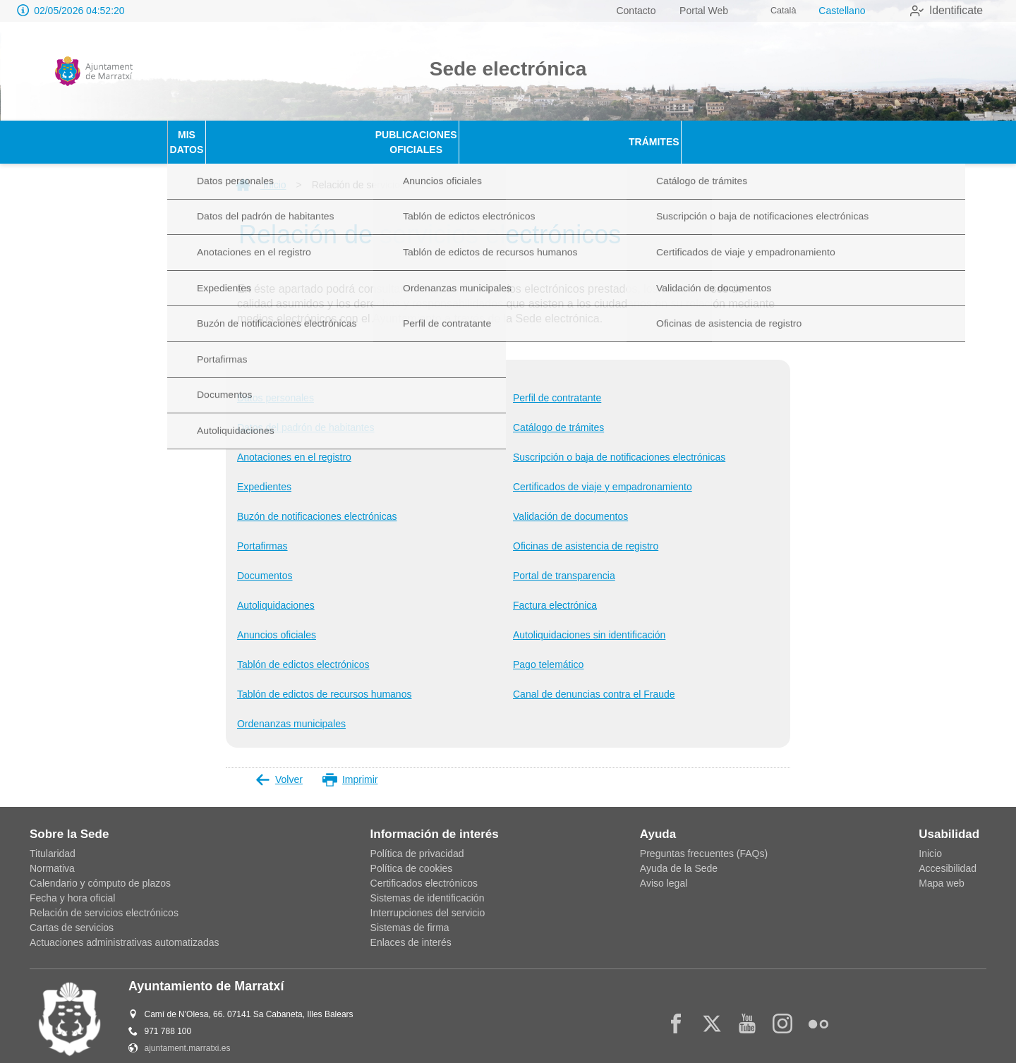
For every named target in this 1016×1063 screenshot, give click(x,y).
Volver (279, 765)
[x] (712, 1008)
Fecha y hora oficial (72, 883)
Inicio (261, 170)
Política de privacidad (417, 838)
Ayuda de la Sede (679, 853)
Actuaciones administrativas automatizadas (124, 927)
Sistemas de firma (409, 912)
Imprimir (350, 765)
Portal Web (687, 11)
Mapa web (941, 868)
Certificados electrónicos (424, 868)
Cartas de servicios (72, 912)
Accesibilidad (947, 853)
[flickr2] (818, 1008)
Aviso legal (663, 868)
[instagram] (782, 1008)
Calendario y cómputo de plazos (100, 868)
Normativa (52, 853)
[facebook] (676, 1008)
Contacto (619, 11)
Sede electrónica (508, 69)
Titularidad (52, 838)
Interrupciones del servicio (427, 898)
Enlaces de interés (411, 927)
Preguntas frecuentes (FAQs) (704, 838)
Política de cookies (411, 853)
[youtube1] (747, 1008)
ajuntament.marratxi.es (188, 1033)
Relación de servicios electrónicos (104, 898)
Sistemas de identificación (427, 883)
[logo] (94, 71)
